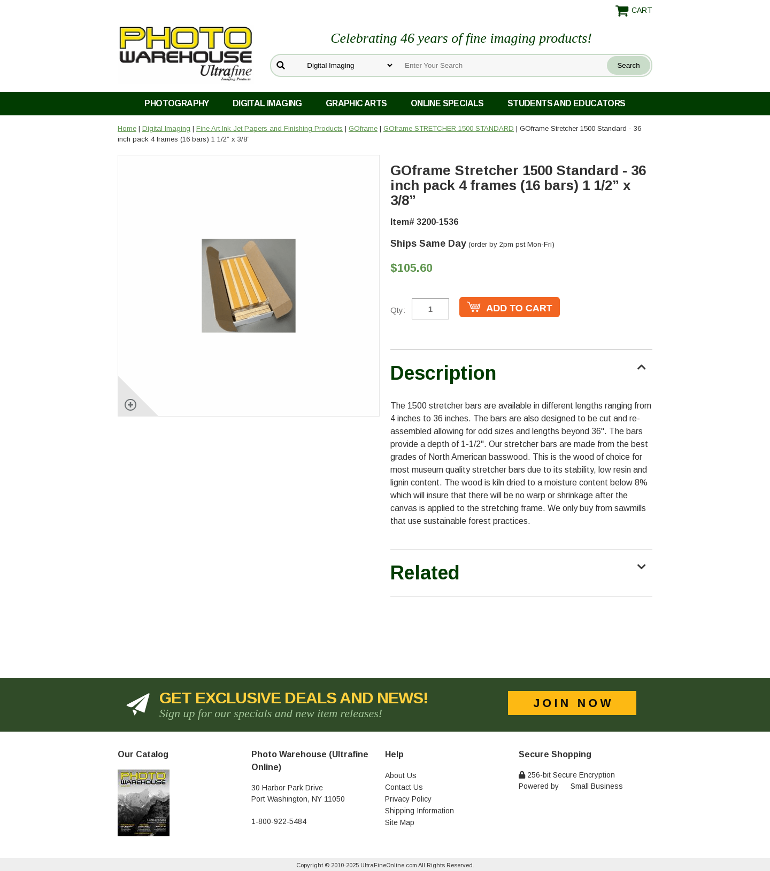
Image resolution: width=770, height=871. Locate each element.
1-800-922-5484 (278, 821)
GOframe (363, 128)
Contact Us (404, 787)
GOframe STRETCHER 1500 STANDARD (448, 128)
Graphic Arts (356, 103)
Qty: (397, 310)
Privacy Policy (408, 799)
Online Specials (447, 103)
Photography (176, 103)
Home (127, 128)
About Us (401, 775)
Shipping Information (419, 810)
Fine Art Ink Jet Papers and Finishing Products (269, 128)
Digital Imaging (267, 103)
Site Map (399, 822)
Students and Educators (566, 103)
